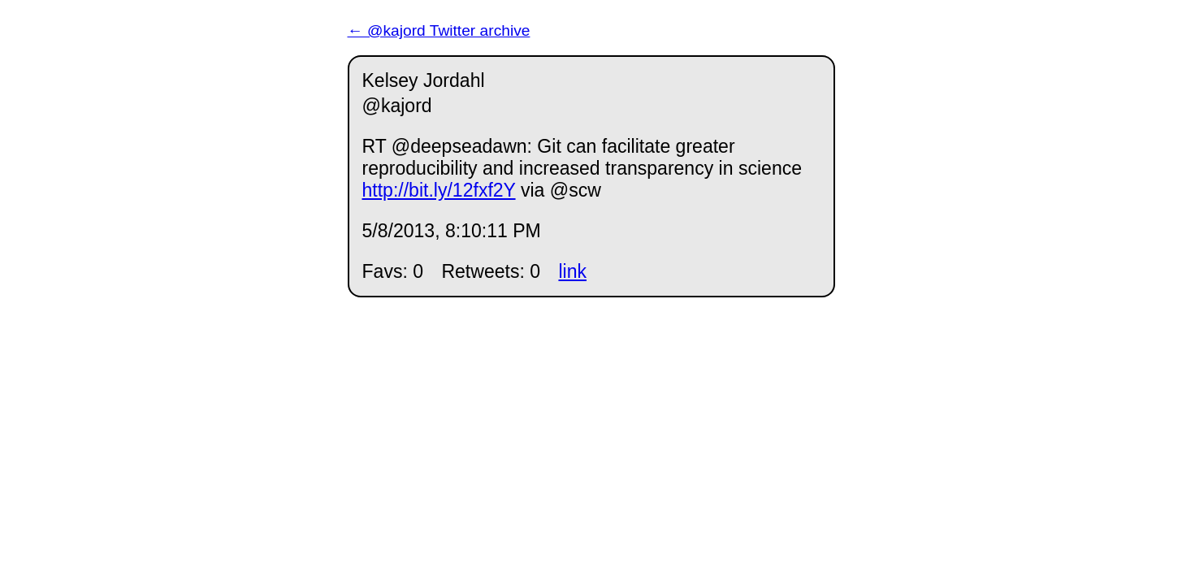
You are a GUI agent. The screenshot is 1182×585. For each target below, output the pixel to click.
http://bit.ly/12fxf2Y (439, 190)
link (572, 271)
